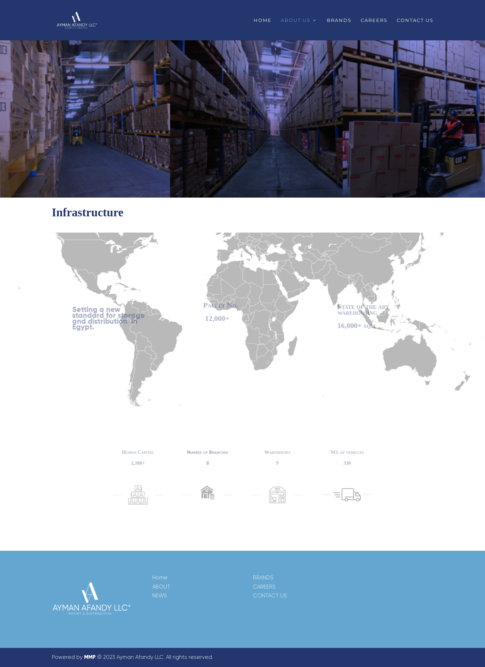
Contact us (415, 20)
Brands (339, 20)
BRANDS (263, 577)
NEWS (159, 595)
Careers (374, 20)
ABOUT (161, 587)
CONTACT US (270, 595)
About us (295, 20)
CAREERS (264, 587)
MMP (90, 657)
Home (263, 20)
